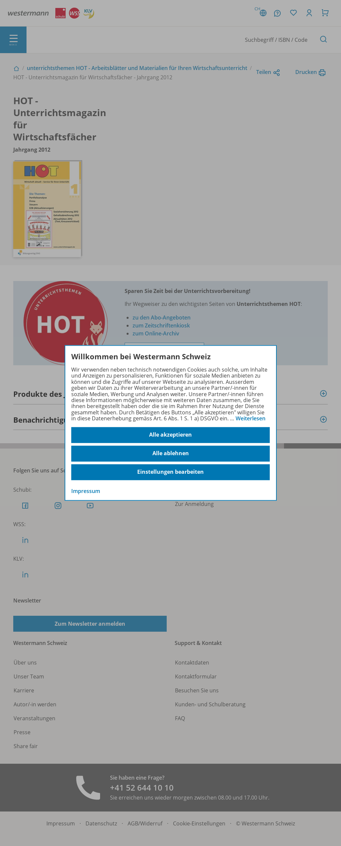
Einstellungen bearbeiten (170, 472)
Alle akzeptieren (170, 435)
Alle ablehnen (170, 453)
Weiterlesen (250, 418)
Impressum (85, 491)
